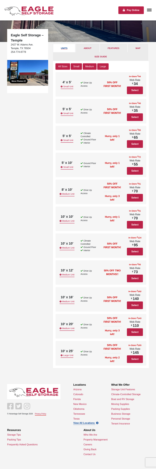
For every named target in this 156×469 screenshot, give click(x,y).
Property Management (95, 439)
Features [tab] (113, 48)
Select (134, 90)
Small (76, 66)
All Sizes (62, 66)
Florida (77, 399)
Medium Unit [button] (67, 194)
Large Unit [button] (67, 355)
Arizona (77, 389)
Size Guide (100, 56)
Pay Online (131, 10)
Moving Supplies (120, 404)
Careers (87, 444)
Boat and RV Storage (122, 399)
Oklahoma (78, 409)
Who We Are (90, 434)
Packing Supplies (120, 409)
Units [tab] (64, 48)
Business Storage (120, 414)
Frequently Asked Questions (22, 444)
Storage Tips (14, 434)
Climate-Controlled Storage (126, 394)
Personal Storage (120, 418)
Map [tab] (138, 48)
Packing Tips (14, 439)
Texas (76, 418)
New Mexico (80, 404)
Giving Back (89, 449)
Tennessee (79, 414)
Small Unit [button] (67, 86)
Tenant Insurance (120, 423)
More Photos (19, 81)
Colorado (78, 394)
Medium (89, 66)
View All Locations (85, 423)
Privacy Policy (40, 414)
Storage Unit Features (123, 389)
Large (103, 66)
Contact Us (89, 454)
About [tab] (87, 48)
